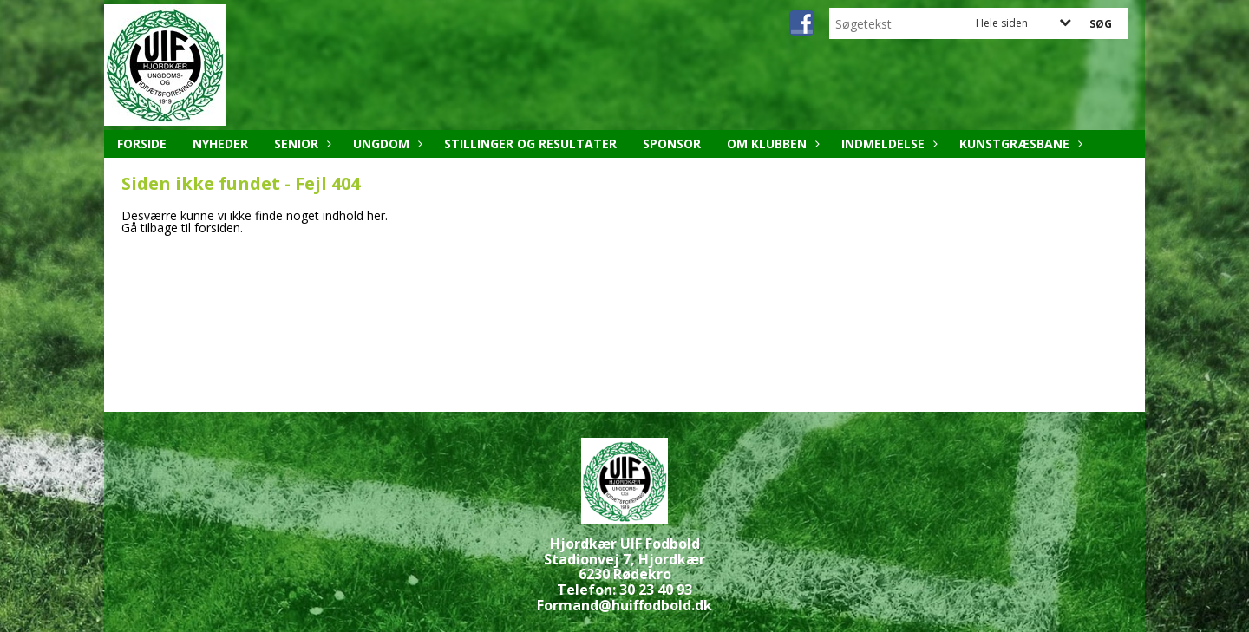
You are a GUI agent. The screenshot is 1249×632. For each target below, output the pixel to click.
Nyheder (220, 143)
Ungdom (385, 143)
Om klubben (771, 143)
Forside (142, 143)
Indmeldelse (887, 143)
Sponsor (672, 143)
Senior (300, 143)
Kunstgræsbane (1018, 143)
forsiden (217, 227)
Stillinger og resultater (530, 143)
